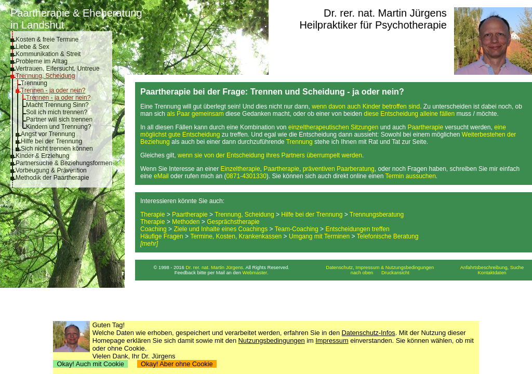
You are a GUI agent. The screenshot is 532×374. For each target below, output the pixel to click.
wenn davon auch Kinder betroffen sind (366, 106)
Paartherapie (425, 127)
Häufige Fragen (161, 236)
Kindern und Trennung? (58, 126)
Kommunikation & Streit (48, 54)
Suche (517, 267)
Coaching (153, 229)
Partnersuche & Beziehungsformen (64, 163)
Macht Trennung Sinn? (57, 105)
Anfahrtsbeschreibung (484, 267)
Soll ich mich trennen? (56, 112)
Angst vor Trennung (48, 134)
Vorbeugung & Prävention (51, 170)
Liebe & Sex (32, 46)
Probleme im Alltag (42, 61)
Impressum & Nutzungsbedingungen (394, 267)
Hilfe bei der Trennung (51, 141)
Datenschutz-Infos (368, 333)
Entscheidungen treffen (357, 229)
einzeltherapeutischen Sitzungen (333, 127)
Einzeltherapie (240, 168)
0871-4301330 (246, 176)
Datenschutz (339, 267)
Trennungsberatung (377, 214)
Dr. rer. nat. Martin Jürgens (385, 13)
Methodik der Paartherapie (52, 177)
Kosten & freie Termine (47, 39)
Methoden (186, 221)
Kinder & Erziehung (42, 155)
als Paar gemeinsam (195, 113)
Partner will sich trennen (59, 119)
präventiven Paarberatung (339, 168)
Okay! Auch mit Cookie (90, 364)
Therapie (152, 214)
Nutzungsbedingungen (271, 340)
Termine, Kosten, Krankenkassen (236, 236)
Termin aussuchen (410, 176)
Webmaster (255, 272)
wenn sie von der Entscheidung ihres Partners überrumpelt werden (270, 155)
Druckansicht (395, 272)
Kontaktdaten (492, 272)
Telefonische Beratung (388, 236)
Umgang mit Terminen (319, 236)
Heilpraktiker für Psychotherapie (372, 25)
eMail (161, 176)
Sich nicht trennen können (57, 148)
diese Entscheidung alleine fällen (409, 113)
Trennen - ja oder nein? (53, 90)
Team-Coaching (296, 229)
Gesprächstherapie (233, 221)
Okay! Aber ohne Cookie (177, 364)
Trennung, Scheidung (45, 75)
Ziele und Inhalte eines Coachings (221, 229)
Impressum (331, 340)
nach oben (362, 272)
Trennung (34, 83)
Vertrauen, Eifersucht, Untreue (57, 68)
